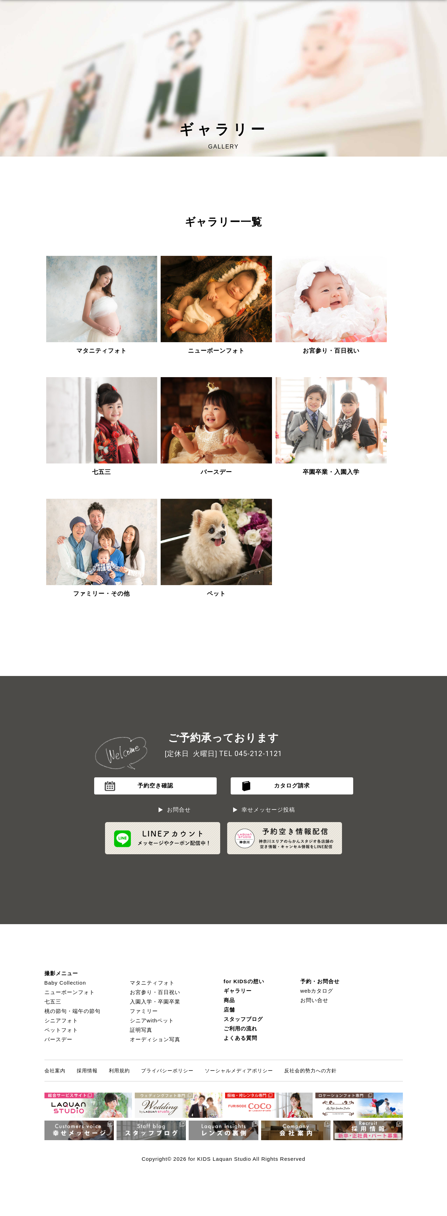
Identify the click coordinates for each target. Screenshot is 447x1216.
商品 (229, 1000)
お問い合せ (314, 1000)
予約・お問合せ (320, 981)
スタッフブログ (243, 1019)
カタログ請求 (292, 786)
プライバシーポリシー (167, 1070)
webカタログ (317, 991)
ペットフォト (61, 1030)
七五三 (52, 1002)
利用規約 (119, 1070)
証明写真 (141, 1030)
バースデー (58, 1039)
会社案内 (54, 1070)
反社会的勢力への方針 (310, 1070)
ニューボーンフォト (69, 992)
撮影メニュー (61, 973)
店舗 (229, 1010)
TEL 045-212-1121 (250, 753)
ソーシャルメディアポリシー (239, 1070)
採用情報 (87, 1070)
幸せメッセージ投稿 (268, 810)
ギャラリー (238, 991)
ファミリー (144, 1011)
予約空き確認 (155, 786)
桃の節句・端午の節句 (72, 1011)
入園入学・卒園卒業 (155, 1002)
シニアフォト (61, 1020)
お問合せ (179, 810)
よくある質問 (240, 1038)
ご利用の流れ (240, 1028)
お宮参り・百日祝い (155, 992)
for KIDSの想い (244, 981)
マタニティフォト (152, 983)
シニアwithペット (152, 1020)
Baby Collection (65, 983)
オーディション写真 (155, 1039)
